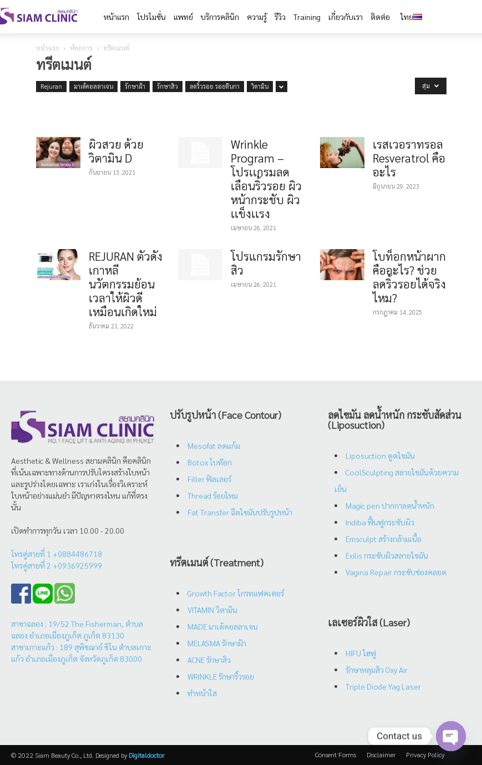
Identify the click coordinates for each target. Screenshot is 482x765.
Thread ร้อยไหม (212, 495)
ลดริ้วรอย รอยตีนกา (215, 86)
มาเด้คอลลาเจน (93, 86)
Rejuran (51, 86)
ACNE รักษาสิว (209, 660)
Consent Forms (335, 754)
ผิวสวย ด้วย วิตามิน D (116, 150)
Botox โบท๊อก (209, 462)
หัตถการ (81, 47)
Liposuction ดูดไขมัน (380, 455)
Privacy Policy (425, 754)
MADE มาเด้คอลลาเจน (222, 626)
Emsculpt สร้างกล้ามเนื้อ (384, 539)
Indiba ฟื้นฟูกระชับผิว (380, 522)
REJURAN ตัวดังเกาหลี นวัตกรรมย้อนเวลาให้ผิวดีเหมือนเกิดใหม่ (126, 284)
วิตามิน (259, 86)
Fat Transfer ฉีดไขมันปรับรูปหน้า (239, 512)
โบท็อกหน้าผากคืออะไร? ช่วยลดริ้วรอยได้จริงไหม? (409, 277)
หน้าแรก (47, 47)
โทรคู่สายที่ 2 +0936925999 (56, 565)
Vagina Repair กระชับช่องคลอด (396, 572)
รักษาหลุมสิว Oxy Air (377, 670)
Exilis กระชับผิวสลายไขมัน (387, 555)
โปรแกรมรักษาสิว (266, 263)
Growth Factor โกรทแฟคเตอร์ (235, 593)
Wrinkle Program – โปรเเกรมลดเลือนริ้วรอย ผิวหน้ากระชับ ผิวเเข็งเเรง (266, 178)
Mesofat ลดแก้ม (213, 445)
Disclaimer (381, 754)
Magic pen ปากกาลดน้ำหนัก (390, 505)
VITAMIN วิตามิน (212, 610)
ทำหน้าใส (202, 693)
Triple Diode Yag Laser (383, 686)
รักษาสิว (167, 86)
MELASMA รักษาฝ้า (216, 643)
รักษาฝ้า (135, 86)
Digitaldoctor (146, 755)
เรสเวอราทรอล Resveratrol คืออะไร (409, 157)
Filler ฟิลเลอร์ (209, 479)
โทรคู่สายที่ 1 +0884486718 (56, 554)
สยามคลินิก (103, 460)
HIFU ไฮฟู (361, 653)
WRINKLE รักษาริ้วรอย (220, 676)
